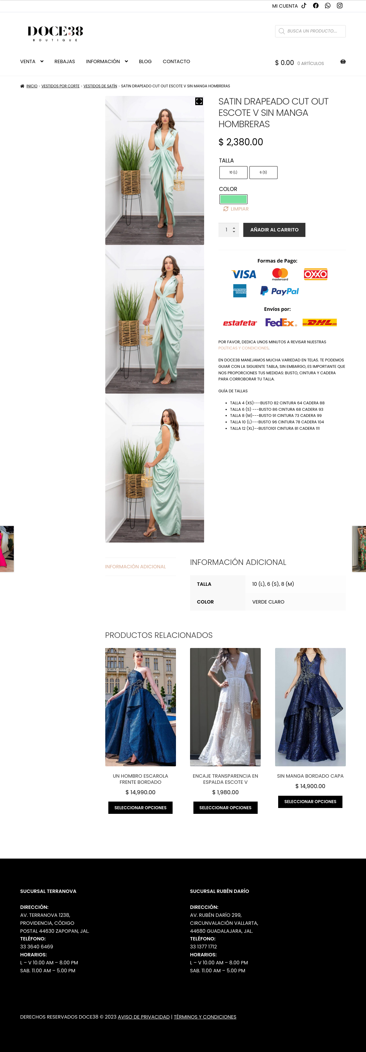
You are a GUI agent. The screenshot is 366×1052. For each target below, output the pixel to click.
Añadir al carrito (274, 229)
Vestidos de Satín (100, 86)
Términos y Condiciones (205, 1016)
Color (228, 189)
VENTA (27, 61)
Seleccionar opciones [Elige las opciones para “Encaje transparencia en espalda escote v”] (226, 808)
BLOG (145, 61)
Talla (226, 160)
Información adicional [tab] (135, 566)
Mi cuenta (285, 6)
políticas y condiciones (243, 348)
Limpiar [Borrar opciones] (239, 208)
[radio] (233, 172)
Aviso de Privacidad (144, 1016)
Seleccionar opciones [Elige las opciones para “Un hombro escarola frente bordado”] (140, 808)
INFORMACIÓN (103, 61)
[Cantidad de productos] (228, 230)
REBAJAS (64, 61)
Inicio (32, 86)
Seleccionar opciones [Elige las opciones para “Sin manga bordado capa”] (310, 802)
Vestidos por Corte (60, 86)
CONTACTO (176, 61)
